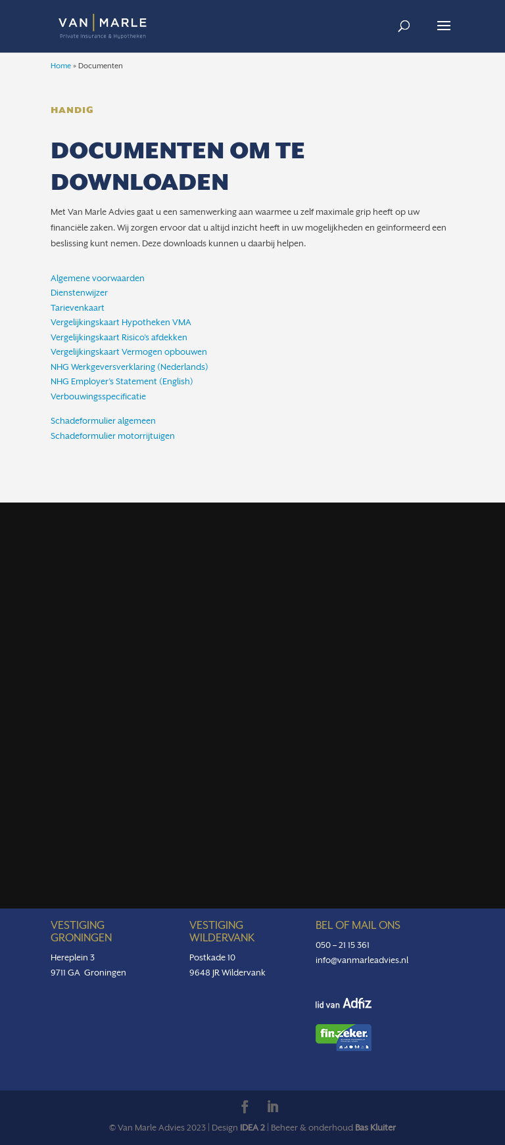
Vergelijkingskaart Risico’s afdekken (119, 337)
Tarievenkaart (78, 308)
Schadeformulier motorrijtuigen (113, 436)
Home (61, 66)
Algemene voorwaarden (98, 278)
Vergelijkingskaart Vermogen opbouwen (129, 352)
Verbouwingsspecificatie (98, 396)
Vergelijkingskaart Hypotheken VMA (121, 322)
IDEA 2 (252, 1128)
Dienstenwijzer (79, 293)
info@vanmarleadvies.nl (362, 960)
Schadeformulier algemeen (103, 421)
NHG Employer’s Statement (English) (122, 381)
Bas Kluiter (375, 1128)
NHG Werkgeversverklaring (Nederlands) (129, 367)
